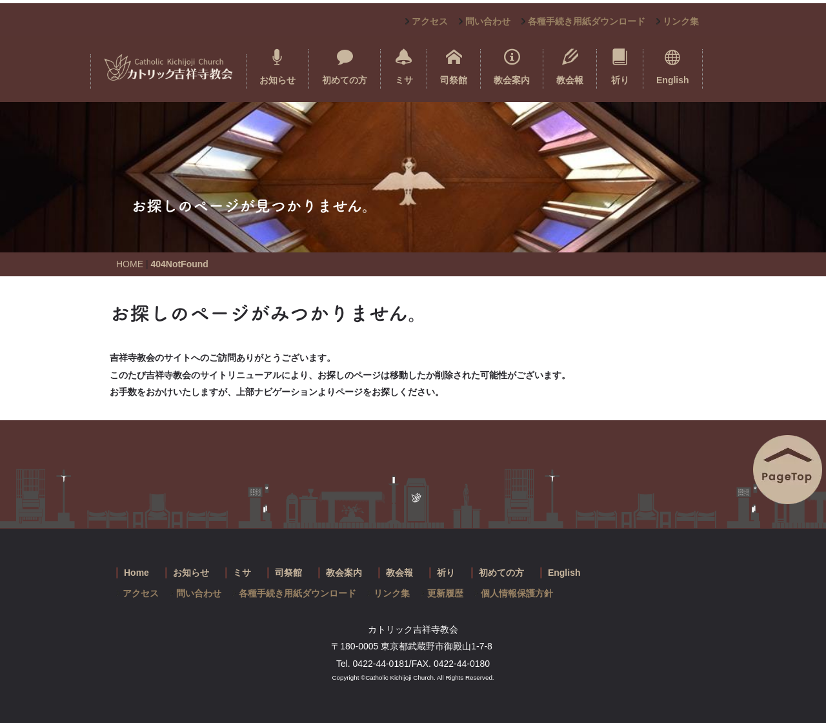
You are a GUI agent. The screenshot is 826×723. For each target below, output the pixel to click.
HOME (129, 264)
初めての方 (344, 67)
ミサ (404, 67)
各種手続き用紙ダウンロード (586, 21)
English (672, 67)
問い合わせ (487, 21)
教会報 (569, 67)
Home (136, 572)
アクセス (430, 21)
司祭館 (453, 67)
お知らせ (277, 67)
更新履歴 (445, 593)
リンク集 (681, 21)
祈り (620, 67)
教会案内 (512, 67)
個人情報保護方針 (517, 593)
